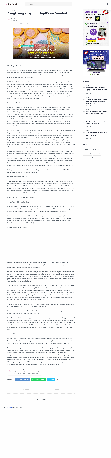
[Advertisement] (52, 277)
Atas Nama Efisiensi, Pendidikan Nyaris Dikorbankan (96, 123)
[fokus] (86, 158)
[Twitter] (8, 454)
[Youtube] (11, 454)
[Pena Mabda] (32, 23)
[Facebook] (3, 454)
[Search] (48, 4)
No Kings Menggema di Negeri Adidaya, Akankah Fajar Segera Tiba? (96, 89)
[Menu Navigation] (3, 4)
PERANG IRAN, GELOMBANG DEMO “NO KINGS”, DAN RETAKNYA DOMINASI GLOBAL (96, 134)
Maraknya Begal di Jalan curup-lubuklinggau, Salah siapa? (96, 112)
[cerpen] (96, 154)
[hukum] (95, 158)
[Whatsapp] (13, 454)
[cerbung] (87, 154)
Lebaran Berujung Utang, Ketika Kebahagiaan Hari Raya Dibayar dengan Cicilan (96, 101)
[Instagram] (6, 454)
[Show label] (90, 162)
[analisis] (87, 150)
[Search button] (27, 4)
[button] (108, 4)
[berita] (96, 150)
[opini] (88, 85)
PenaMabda (32, 455)
